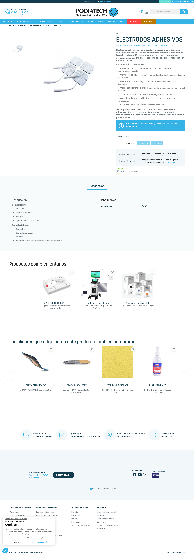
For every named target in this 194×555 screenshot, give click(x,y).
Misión (74, 518)
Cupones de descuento (107, 525)
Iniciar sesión (170, 156)
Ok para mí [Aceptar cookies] (42, 542)
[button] (5, 551)
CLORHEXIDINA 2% (158, 385)
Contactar (63, 475)
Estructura (76, 515)
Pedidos (100, 515)
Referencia (106, 206)
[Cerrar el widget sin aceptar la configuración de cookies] (16, 518)
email (19, 15)
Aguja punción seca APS (137, 303)
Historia (74, 512)
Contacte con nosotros (81, 525)
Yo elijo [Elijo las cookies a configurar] (16, 542)
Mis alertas (101, 528)
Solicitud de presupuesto (182, 1)
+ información (106, 1)
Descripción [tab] (97, 186)
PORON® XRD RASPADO (117, 385)
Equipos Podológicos (45, 512)
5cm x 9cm (156, 143)
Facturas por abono (105, 518)
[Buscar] (169, 11)
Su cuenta (101, 508)
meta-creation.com (178, 552)
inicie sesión (131, 126)
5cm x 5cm (143, 143)
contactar (165, 1)
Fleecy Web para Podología (48, 515)
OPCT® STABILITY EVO (36, 385)
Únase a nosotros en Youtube (103, 489)
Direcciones (102, 522)
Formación (76, 522)
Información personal (106, 512)
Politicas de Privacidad (19, 515)
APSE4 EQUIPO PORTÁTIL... (56, 303)
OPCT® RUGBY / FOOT (77, 385)
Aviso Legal (14, 512)
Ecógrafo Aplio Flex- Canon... (97, 303)
